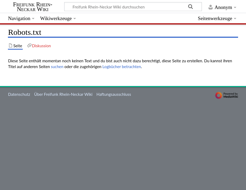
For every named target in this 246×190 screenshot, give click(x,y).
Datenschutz (19, 94)
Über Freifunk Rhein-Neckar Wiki (63, 94)
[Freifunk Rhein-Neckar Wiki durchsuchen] (133, 6)
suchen (57, 66)
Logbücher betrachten (122, 66)
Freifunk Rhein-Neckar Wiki (32, 7)
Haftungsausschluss (113, 94)
